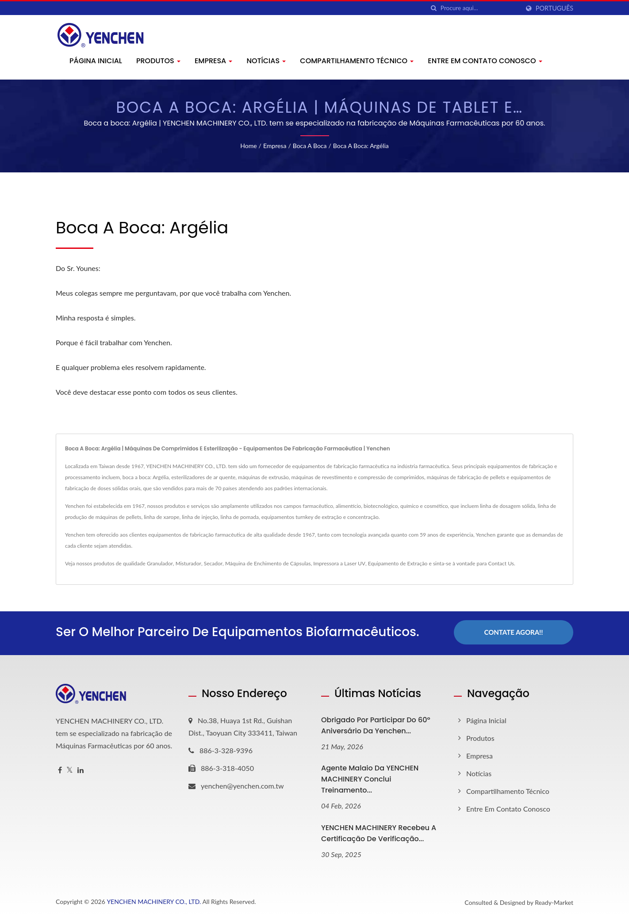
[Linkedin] (80, 768)
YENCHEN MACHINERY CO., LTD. (154, 900)
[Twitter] (69, 768)
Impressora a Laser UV (339, 563)
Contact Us (501, 563)
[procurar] (434, 8)
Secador (213, 563)
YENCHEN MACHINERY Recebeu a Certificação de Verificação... (378, 832)
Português (554, 8)
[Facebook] (60, 768)
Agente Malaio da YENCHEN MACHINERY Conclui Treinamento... (369, 778)
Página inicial (95, 61)
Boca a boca (310, 145)
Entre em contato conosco (485, 61)
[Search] (480, 8)
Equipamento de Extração (398, 563)
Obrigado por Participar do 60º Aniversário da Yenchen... (375, 723)
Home (248, 145)
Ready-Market (554, 901)
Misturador (188, 563)
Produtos (158, 61)
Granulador (160, 563)
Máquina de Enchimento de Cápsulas (268, 563)
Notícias (266, 61)
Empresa (214, 61)
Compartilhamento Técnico (357, 61)
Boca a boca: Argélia (361, 145)
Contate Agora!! (513, 632)
